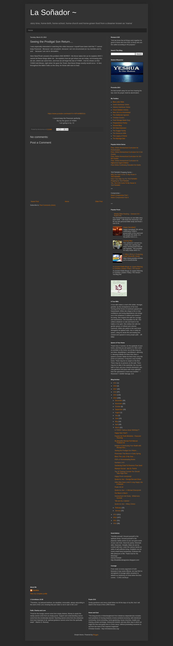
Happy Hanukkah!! (129, 227)
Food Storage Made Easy (121, 120)
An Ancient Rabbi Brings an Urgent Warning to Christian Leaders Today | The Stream (128, 267)
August (117, 412)
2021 (115, 383)
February (118, 508)
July (116, 415)
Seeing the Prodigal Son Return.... (126, 450)
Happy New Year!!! (121, 433)
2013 (115, 514)
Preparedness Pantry (120, 123)
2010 (115, 523)
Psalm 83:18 (119, 487)
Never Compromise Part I (119, 195)
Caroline (36, 590)
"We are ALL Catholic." (122, 501)
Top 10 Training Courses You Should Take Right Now (127, 472)
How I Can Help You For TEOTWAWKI (124, 179)
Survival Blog (117, 125)
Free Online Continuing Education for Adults (126, 165)
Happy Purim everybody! (123, 476)
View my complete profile (38, 594)
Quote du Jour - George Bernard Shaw (128, 479)
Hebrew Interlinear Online (121, 107)
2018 (115, 386)
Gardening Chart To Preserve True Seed (128, 465)
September (119, 409)
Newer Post (35, 201)
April (116, 424)
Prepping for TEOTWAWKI (120, 181)
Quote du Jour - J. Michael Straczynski (128, 490)
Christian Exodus (118, 118)
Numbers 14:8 (119, 462)
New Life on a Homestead (121, 112)
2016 (115, 392)
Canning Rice (127, 241)
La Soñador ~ (53, 12)
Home (30, 30)
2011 (115, 520)
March (117, 427)
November (119, 403)
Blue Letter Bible (118, 102)
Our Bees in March (121, 493)
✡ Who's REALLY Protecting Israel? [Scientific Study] (133, 255)
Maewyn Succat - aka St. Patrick (126, 468)
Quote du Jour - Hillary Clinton (125, 504)
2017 (115, 389)
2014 (115, 398)
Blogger (95, 635)
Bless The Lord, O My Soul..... (125, 456)
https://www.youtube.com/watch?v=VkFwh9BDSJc (66, 113)
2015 (115, 395)
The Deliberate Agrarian (121, 115)
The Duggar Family (119, 131)
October (118, 406)
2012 (115, 517)
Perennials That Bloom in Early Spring (128, 454)
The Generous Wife (119, 133)
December (119, 400)
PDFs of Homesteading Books (125, 459)
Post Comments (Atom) (48, 205)
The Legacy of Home (120, 136)
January (118, 511)
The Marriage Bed (119, 138)
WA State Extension (119, 128)
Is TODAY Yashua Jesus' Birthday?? (127, 430)
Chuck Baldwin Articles (120, 110)
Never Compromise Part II (120, 197)
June (117, 418)
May (116, 421)
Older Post (99, 201)
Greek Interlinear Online (121, 105)
